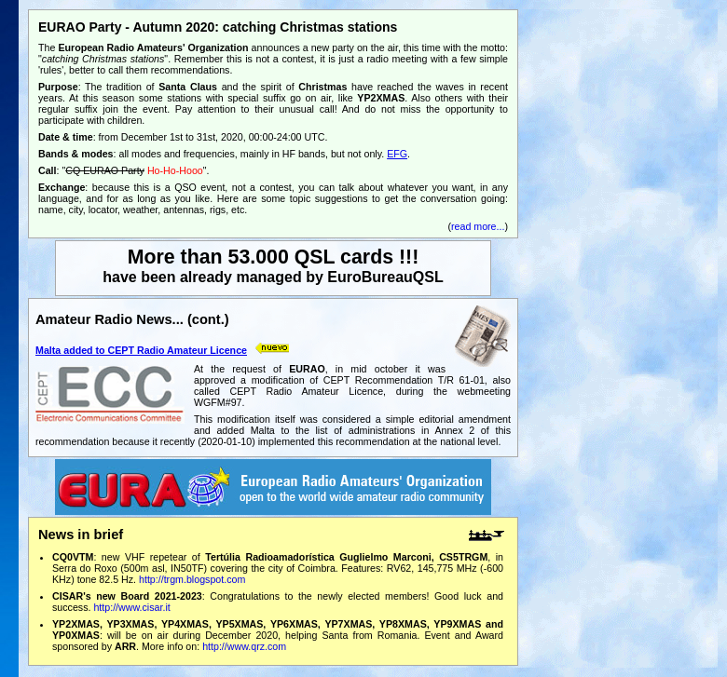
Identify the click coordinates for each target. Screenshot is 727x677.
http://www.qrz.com (244, 646)
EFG (397, 153)
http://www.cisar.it (131, 607)
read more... (477, 226)
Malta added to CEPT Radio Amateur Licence (141, 350)
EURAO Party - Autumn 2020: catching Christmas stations (217, 27)
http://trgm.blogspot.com (192, 579)
